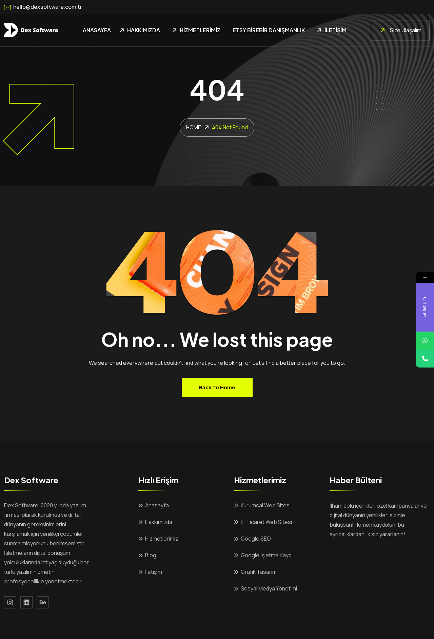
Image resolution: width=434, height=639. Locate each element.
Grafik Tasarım (259, 572)
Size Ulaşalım (400, 30)
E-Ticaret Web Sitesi (266, 522)
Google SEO (256, 538)
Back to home (217, 387)
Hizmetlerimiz (200, 30)
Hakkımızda (143, 30)
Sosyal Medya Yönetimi (269, 588)
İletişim (335, 30)
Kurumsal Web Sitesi (266, 505)
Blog (150, 555)
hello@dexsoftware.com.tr (43, 7)
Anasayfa (97, 30)
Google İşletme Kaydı (267, 555)
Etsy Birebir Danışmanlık (269, 30)
